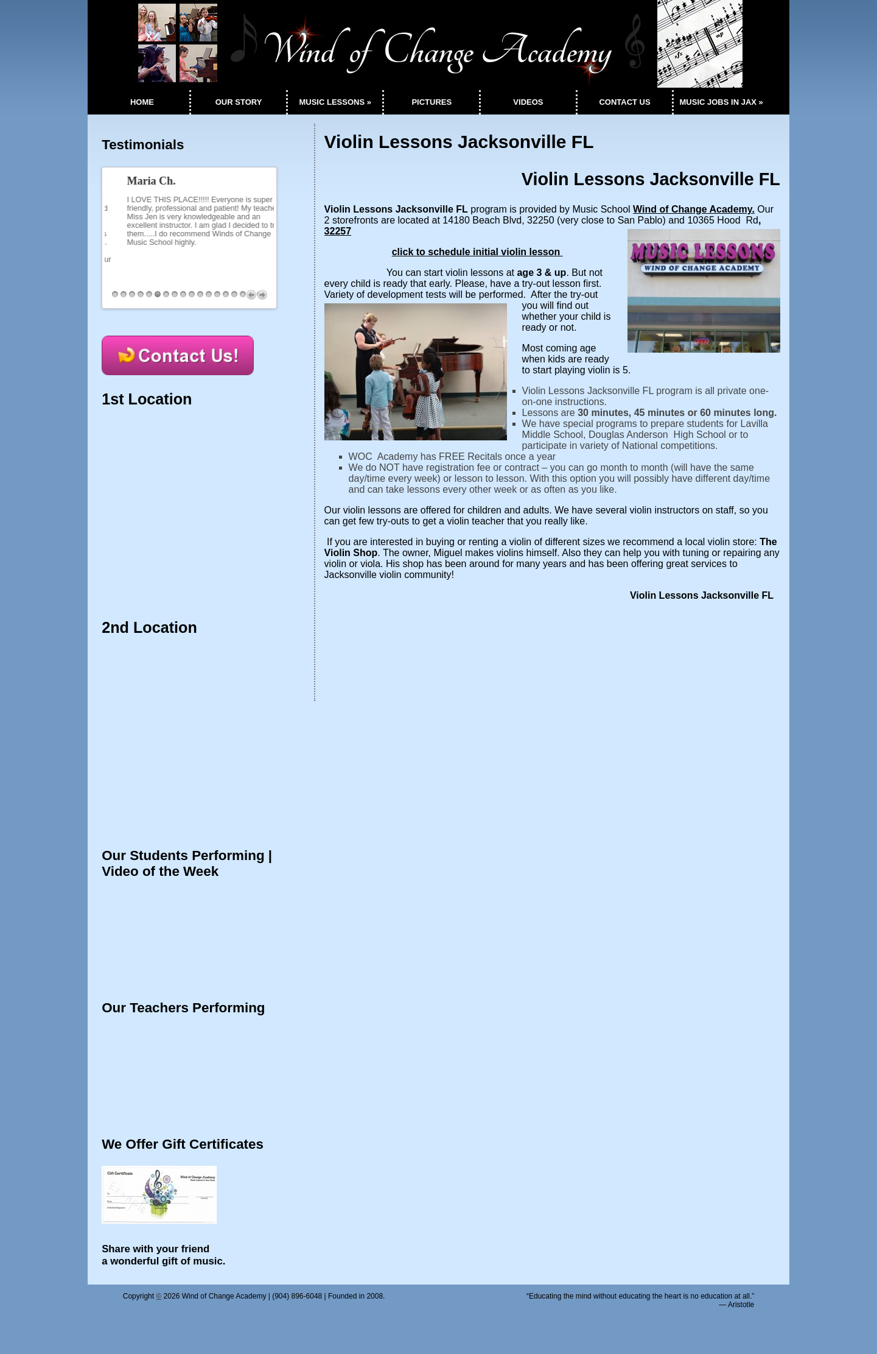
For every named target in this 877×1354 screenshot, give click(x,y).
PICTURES (431, 102)
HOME (142, 102)
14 (226, 297)
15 (234, 297)
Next (262, 297)
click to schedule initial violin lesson (477, 252)
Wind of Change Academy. (694, 209)
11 (200, 297)
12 (209, 297)
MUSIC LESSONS (335, 102)
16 (243, 297)
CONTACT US (624, 102)
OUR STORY (238, 102)
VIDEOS (528, 102)
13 (217, 297)
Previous (251, 297)
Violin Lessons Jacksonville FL (459, 142)
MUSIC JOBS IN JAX (721, 102)
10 (192, 297)
